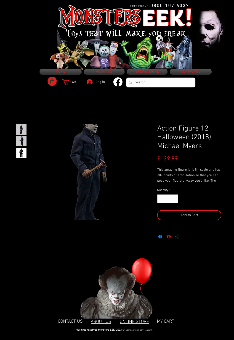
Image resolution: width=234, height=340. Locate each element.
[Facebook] (117, 81)
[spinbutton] (168, 199)
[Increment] (175, 199)
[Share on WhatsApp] (177, 236)
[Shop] (52, 81)
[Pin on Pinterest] (169, 236)
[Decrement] (161, 199)
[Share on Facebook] (160, 236)
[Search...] (160, 82)
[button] (72, 82)
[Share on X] (186, 236)
